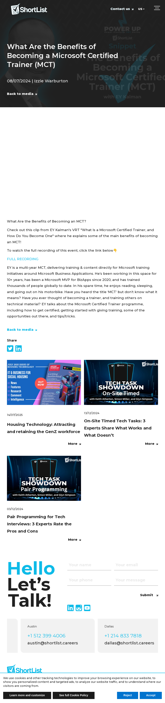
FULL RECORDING (22, 259)
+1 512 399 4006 (53, 636)
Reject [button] (127, 695)
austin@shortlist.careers (59, 643)
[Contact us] (121, 11)
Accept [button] (150, 695)
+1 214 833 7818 (129, 636)
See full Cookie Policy (73, 695)
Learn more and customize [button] (27, 695)
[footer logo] (24, 669)
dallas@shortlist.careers (136, 643)
